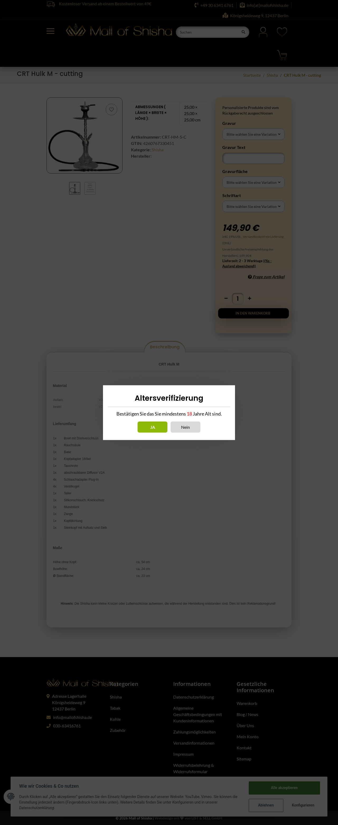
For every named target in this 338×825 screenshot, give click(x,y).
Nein (185, 426)
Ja (152, 426)
